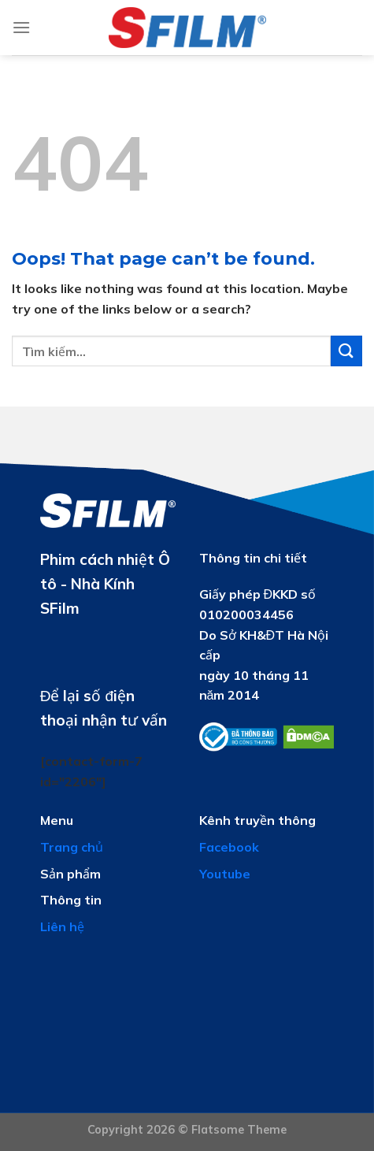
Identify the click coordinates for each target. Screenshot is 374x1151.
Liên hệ (62, 926)
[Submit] (346, 351)
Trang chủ (71, 847)
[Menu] (21, 27)
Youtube (224, 874)
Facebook (229, 847)
